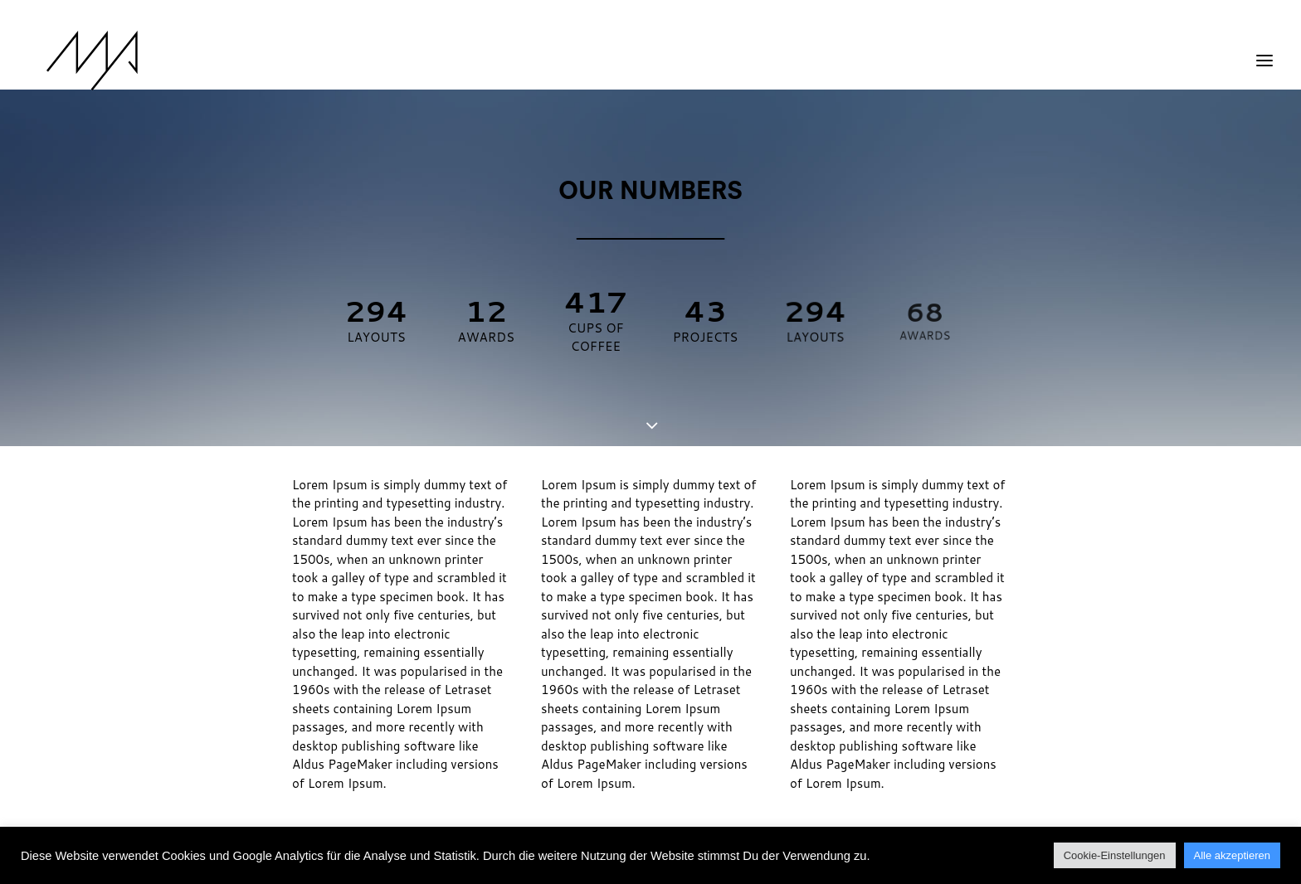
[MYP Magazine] (73, 60)
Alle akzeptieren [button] (1232, 855)
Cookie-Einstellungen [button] (1115, 855)
